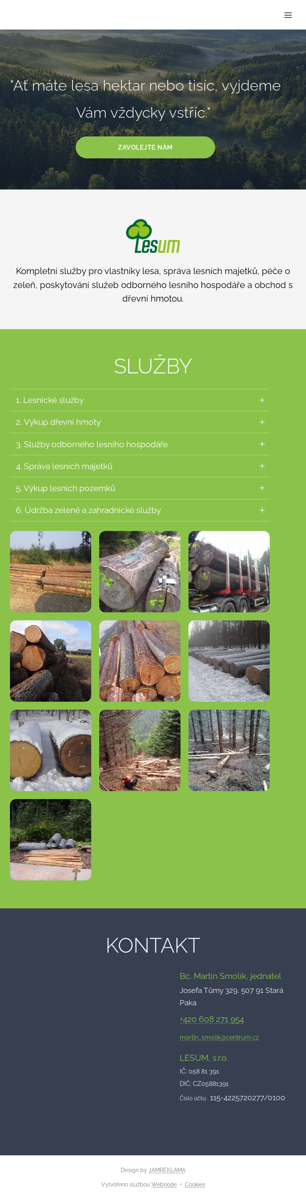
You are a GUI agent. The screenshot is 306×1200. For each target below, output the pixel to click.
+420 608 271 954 (212, 1020)
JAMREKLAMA (167, 1170)
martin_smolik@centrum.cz (219, 1038)
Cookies (195, 1184)
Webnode (164, 1184)
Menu (288, 15)
